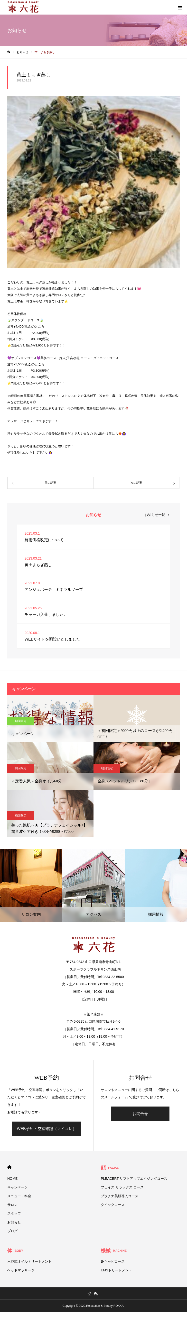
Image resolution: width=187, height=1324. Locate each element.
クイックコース (113, 1205)
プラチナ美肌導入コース (119, 1196)
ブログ (12, 1231)
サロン (12, 1205)
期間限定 (21, 721)
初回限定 (21, 768)
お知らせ (14, 1222)
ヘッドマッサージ (21, 1270)
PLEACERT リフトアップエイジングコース (134, 1178)
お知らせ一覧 (155, 514)
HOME (9, 1167)
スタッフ (14, 1213)
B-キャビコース (113, 1261)
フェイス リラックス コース (122, 1187)
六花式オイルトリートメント (29, 1261)
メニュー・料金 (19, 1196)
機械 (114, 1250)
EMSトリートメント (116, 1270)
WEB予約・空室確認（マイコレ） (46, 1129)
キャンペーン (17, 1187)
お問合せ (140, 1114)
